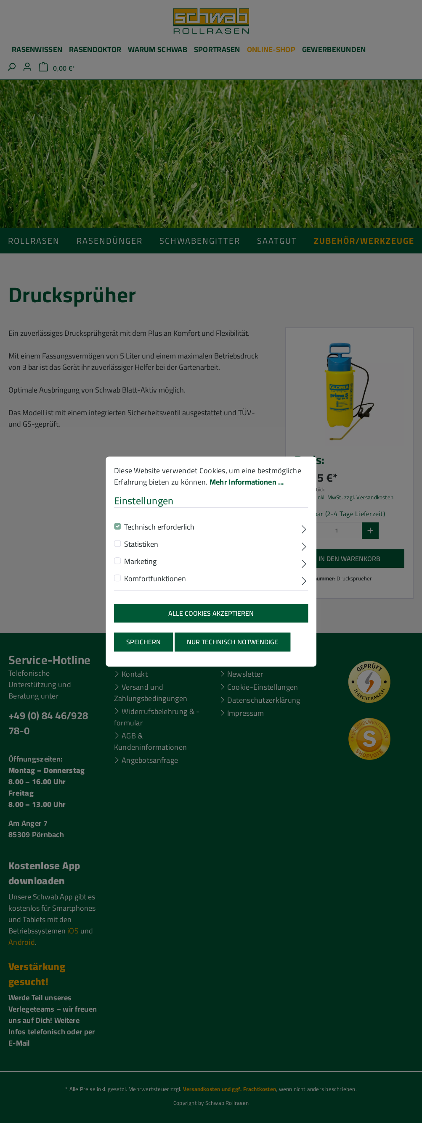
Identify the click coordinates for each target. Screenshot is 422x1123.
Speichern (143, 650)
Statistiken (141, 552)
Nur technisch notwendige (232, 650)
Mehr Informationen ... (247, 490)
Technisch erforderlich (159, 535)
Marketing (140, 569)
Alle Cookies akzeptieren (211, 621)
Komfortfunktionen (155, 587)
